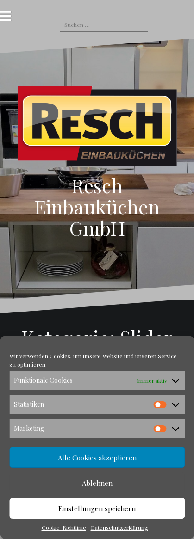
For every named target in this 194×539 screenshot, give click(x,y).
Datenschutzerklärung (119, 527)
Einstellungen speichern (97, 508)
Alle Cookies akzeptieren (97, 457)
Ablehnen (97, 483)
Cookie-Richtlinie (64, 527)
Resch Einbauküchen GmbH (97, 206)
